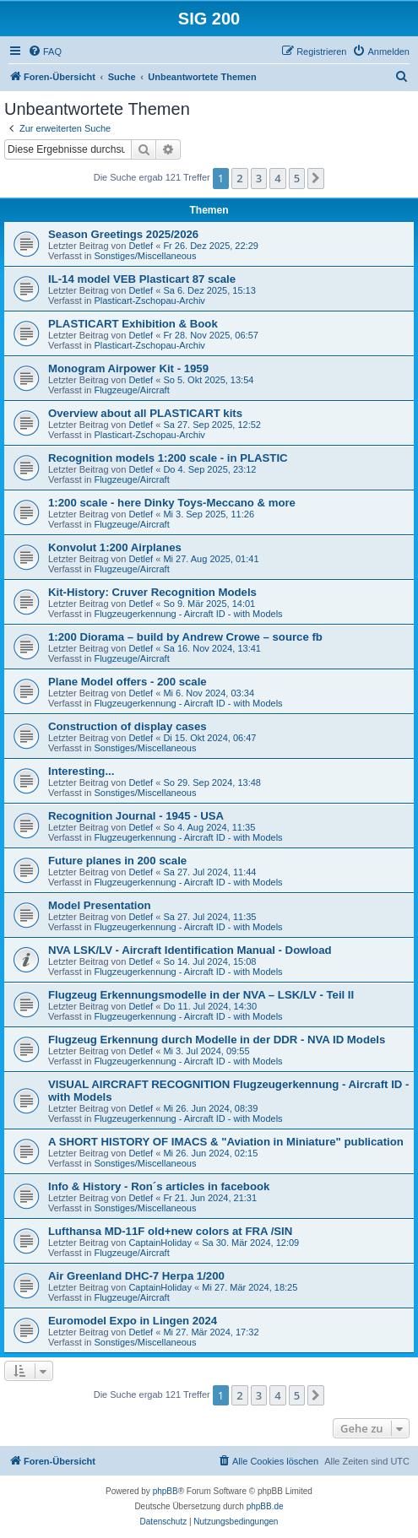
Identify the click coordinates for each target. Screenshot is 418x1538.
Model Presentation (99, 905)
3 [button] (259, 178)
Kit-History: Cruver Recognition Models (152, 592)
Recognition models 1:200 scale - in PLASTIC (168, 458)
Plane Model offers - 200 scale (127, 681)
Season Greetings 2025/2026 (123, 234)
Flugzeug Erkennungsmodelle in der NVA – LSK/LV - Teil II (201, 994)
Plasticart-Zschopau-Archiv (149, 300)
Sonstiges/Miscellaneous (145, 256)
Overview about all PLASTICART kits (145, 413)
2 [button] (239, 178)
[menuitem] (45, 51)
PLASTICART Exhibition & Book (133, 323)
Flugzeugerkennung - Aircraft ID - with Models (188, 614)
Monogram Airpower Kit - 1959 (128, 368)
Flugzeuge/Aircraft (131, 390)
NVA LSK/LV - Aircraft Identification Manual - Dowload (190, 950)
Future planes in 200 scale (117, 860)
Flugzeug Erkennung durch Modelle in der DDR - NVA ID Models (216, 1039)
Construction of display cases (127, 726)
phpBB (165, 1491)
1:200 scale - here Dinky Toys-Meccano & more (172, 502)
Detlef (140, 246)
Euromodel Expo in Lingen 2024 (132, 1320)
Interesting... (81, 771)
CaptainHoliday (160, 1242)
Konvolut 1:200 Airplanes (115, 547)
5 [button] (297, 178)
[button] (315, 178)
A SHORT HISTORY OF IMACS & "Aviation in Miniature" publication (226, 1141)
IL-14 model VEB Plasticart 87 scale (142, 279)
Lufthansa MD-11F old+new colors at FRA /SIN (170, 1231)
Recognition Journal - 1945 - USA (136, 816)
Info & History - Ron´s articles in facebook (158, 1186)
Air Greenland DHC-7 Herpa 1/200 (136, 1276)
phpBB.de (265, 1506)
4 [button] (277, 178)
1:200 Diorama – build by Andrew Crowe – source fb (185, 637)
